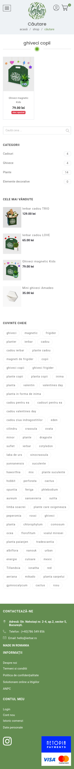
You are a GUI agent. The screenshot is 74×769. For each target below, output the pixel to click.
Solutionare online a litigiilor (21, 682)
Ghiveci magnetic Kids (39, 261)
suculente (39, 463)
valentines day (53, 385)
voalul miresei (53, 533)
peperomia (14, 515)
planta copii (39, 376)
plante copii (15, 376)
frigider (51, 333)
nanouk (31, 550)
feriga (29, 489)
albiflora (12, 550)
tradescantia (45, 541)
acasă (24, 29)
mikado (30, 576)
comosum (58, 524)
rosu (56, 585)
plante (27, 437)
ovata (49, 428)
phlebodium (50, 489)
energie (12, 559)
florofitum (28, 533)
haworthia (14, 472)
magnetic (31, 333)
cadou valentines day (21, 411)
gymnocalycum (17, 585)
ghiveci (12, 333)
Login (6, 709)
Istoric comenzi (13, 721)
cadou (45, 341)
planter (11, 341)
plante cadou (41, 350)
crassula (31, 428)
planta (11, 385)
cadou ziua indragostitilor (25, 420)
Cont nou (9, 715)
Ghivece (8, 163)
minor (11, 437)
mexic (48, 559)
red (49, 567)
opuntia (12, 489)
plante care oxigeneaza (50, 507)
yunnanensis (15, 463)
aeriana (12, 576)
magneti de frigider (20, 359)
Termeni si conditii (15, 668)
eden (54, 420)
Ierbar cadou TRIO (35, 208)
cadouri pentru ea (49, 402)
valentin (29, 385)
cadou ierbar (15, 350)
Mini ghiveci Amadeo (37, 288)
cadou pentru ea (18, 402)
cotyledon (46, 446)
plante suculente (53, 472)
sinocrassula (39, 454)
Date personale (13, 727)
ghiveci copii (15, 367)
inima (60, 376)
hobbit (11, 480)
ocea (10, 533)
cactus (49, 480)
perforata (30, 480)
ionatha (33, 567)
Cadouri (8, 153)
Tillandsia (13, 567)
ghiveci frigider (43, 367)
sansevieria (33, 498)
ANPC (7, 688)
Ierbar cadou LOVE (36, 235)
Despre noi (10, 663)
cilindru (12, 428)
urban (49, 550)
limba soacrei (16, 507)
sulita (53, 498)
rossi (32, 515)
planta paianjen (17, 541)
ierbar (28, 341)
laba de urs (14, 454)
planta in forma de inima (24, 393)
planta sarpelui (54, 576)
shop (36, 29)
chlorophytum (33, 524)
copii (45, 359)
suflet (11, 446)
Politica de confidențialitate (21, 675)
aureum (12, 498)
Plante (7, 172)
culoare (30, 559)
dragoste (46, 437)
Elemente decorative (16, 181)
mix (31, 472)
